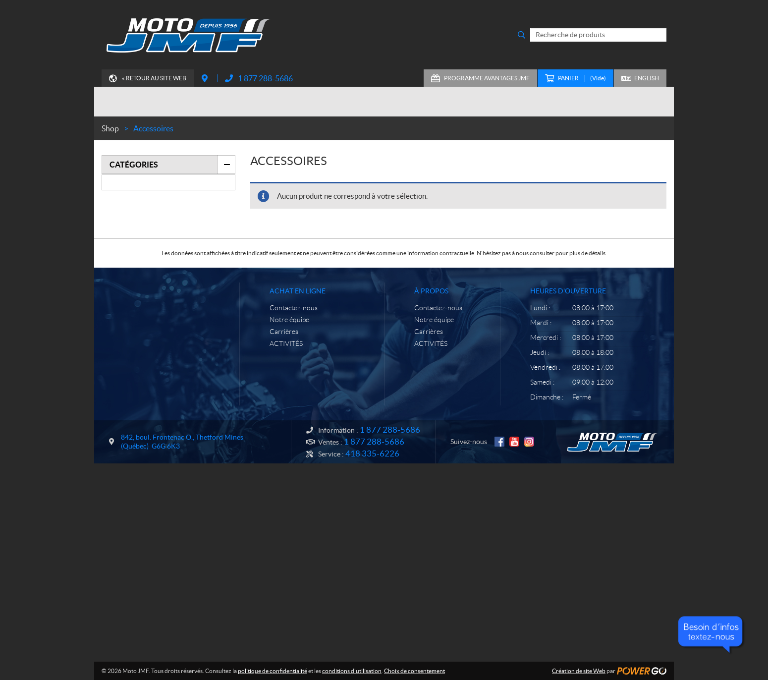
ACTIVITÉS (286, 343)
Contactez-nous (294, 308)
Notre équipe (289, 320)
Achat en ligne (298, 291)
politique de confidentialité (272, 671)
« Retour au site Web (154, 78)
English (646, 78)
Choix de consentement (414, 671)
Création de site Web (578, 671)
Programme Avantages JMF (487, 78)
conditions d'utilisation (352, 671)
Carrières (284, 332)
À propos (431, 291)
